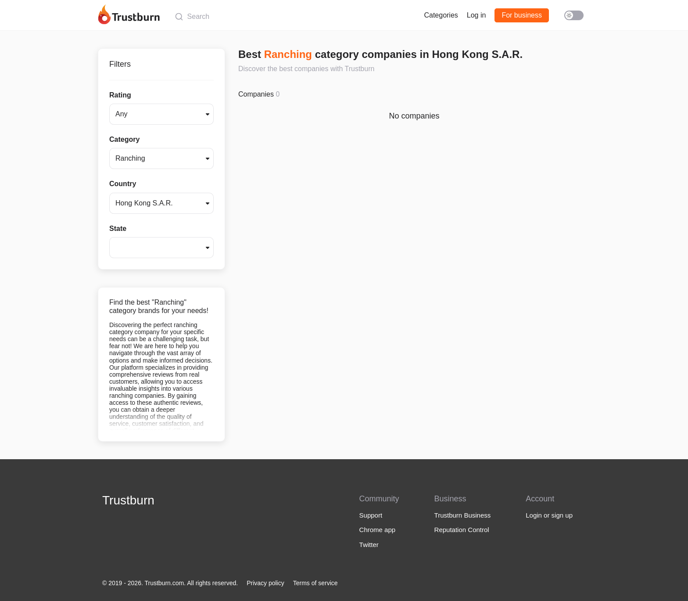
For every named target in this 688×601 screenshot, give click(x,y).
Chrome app (377, 529)
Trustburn (128, 500)
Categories (441, 15)
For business (522, 15)
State (117, 228)
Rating (120, 95)
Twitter (369, 544)
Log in (476, 15)
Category (124, 139)
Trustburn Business (462, 515)
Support (371, 515)
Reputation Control (461, 529)
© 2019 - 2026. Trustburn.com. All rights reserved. (170, 583)
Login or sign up (549, 515)
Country (122, 183)
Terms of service (315, 583)
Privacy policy (265, 583)
